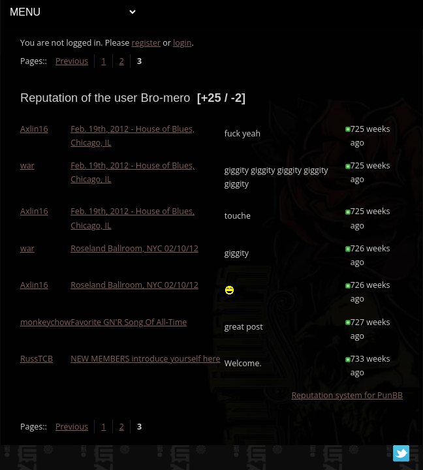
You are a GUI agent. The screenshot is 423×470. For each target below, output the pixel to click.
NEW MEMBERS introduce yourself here (145, 358)
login (182, 42)
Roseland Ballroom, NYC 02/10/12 (134, 248)
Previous (71, 61)
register (146, 42)
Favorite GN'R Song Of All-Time (128, 322)
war (27, 165)
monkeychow (45, 322)
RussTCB (36, 358)
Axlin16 (34, 128)
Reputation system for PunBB (347, 395)
